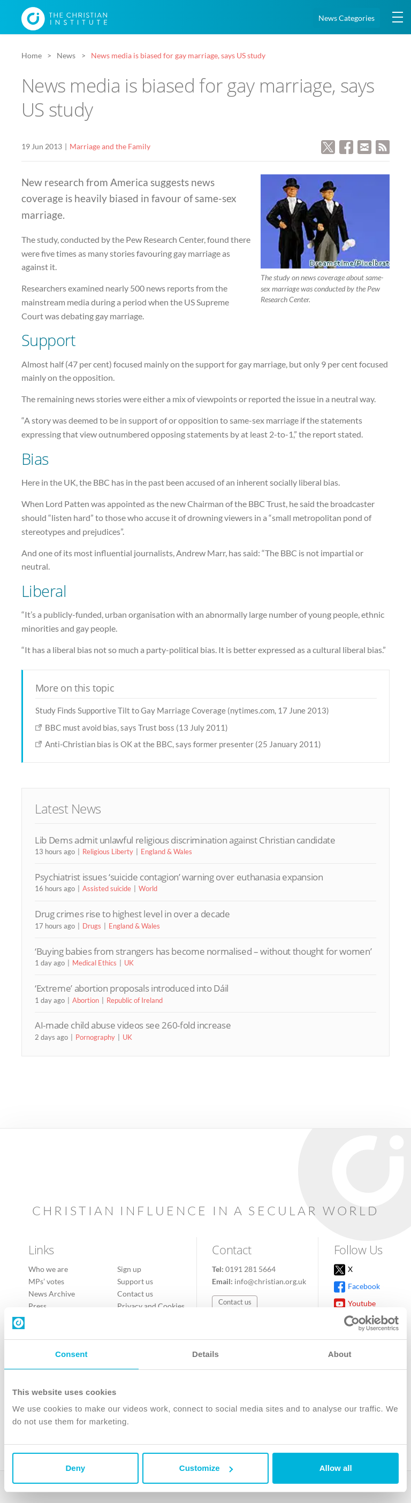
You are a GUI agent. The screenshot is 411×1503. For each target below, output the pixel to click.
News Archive (51, 1293)
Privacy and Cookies (151, 1305)
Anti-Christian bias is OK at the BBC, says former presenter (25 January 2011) (183, 744)
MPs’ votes (46, 1281)
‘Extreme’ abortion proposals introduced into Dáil (132, 988)
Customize (206, 1468)
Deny (75, 1468)
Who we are (48, 1269)
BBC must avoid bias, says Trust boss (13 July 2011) (136, 727)
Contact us (135, 1293)
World (148, 888)
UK (129, 962)
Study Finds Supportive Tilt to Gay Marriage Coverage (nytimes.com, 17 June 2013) (182, 710)
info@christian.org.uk (270, 1281)
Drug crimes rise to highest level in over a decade (132, 914)
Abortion (85, 1000)
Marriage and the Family (110, 146)
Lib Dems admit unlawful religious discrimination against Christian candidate (185, 840)
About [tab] (340, 1354)
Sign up (129, 1269)
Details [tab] (205, 1354)
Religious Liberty (107, 851)
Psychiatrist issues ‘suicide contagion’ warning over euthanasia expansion (179, 877)
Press (37, 1305)
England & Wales (166, 851)
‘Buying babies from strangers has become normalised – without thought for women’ (203, 951)
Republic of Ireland (134, 1000)
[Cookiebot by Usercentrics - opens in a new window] (352, 1323)
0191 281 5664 (250, 1269)
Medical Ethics (94, 962)
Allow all (335, 1468)
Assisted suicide (106, 888)
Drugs (91, 926)
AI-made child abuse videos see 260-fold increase (133, 1025)
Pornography (95, 1037)
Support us (135, 1281)
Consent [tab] (71, 1354)
